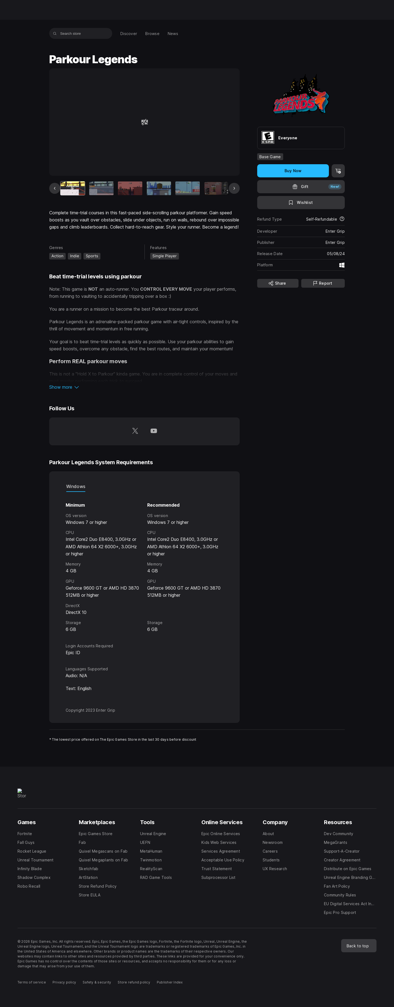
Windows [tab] (75, 486)
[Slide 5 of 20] (187, 188)
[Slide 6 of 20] (216, 188)
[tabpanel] (144, 562)
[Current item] (72, 188)
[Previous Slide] (54, 188)
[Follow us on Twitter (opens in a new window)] (135, 431)
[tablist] (144, 486)
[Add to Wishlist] (301, 202)
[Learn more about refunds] (342, 219)
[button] (144, 387)
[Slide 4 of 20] (158, 188)
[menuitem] (129, 33)
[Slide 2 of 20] (101, 188)
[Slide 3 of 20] (130, 188)
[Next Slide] (234, 188)
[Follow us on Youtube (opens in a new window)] (154, 431)
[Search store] (55, 33)
